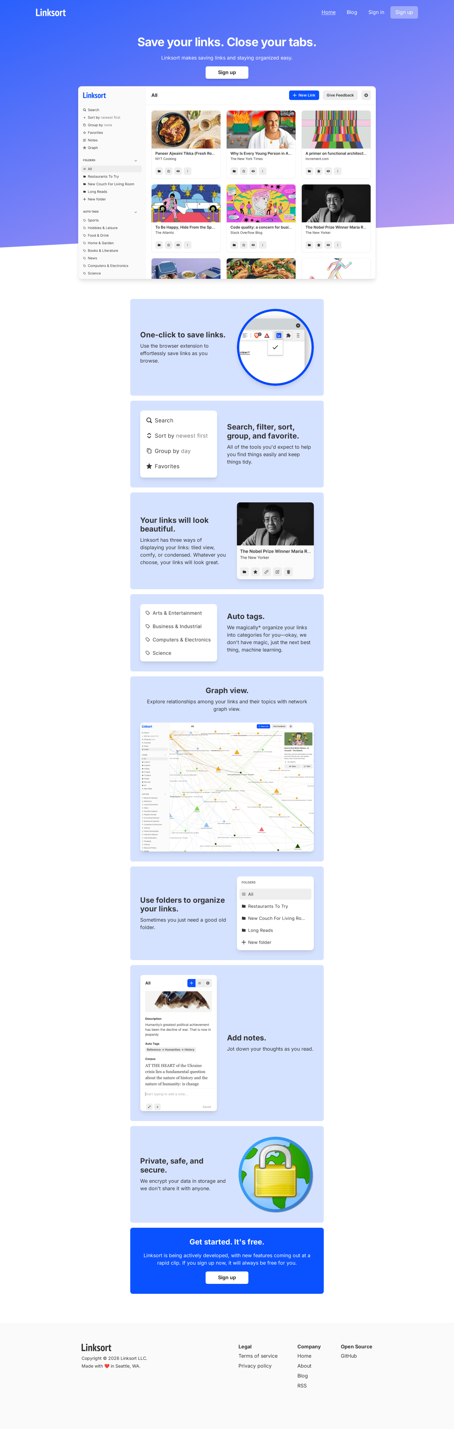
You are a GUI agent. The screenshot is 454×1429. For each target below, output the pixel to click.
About (304, 1366)
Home (329, 12)
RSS (302, 1385)
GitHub (349, 1356)
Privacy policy (255, 1366)
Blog (352, 12)
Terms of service (258, 1356)
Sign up (404, 12)
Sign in (376, 12)
